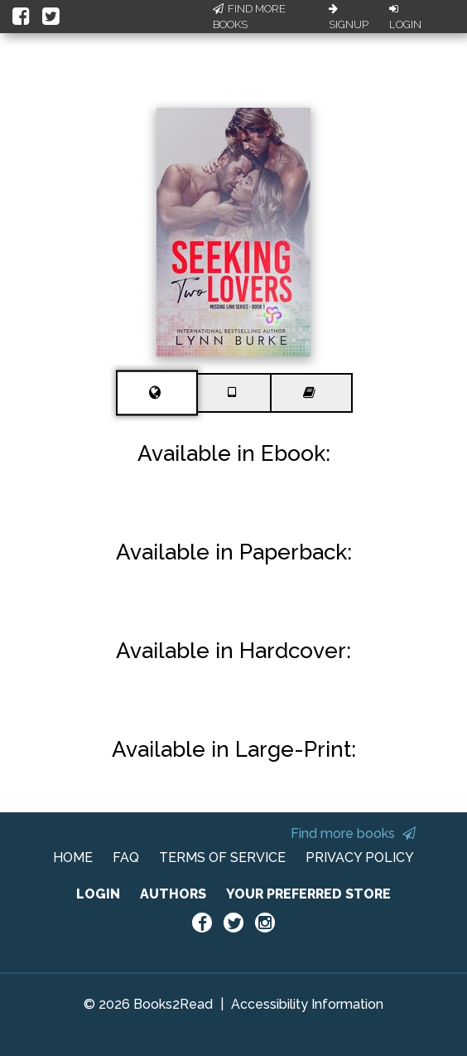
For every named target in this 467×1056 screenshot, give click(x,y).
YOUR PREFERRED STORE (308, 894)
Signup (348, 17)
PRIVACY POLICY (360, 857)
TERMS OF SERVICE (222, 857)
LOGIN (98, 894)
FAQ (126, 857)
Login (405, 17)
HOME (73, 857)
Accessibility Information (307, 1004)
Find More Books (249, 16)
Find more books (353, 833)
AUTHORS (173, 894)
